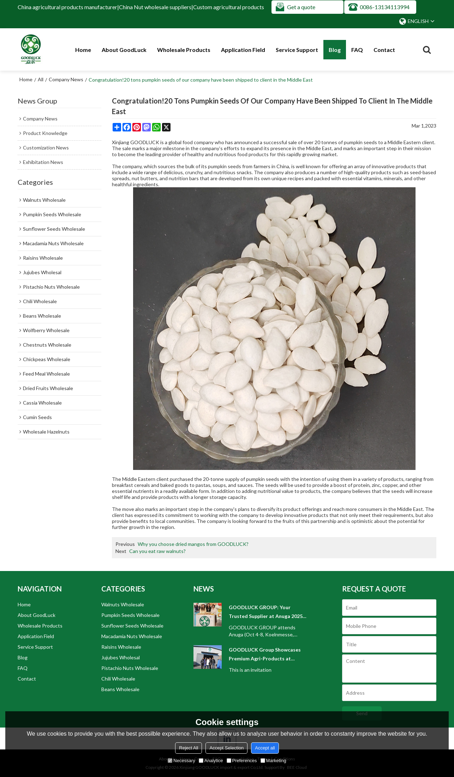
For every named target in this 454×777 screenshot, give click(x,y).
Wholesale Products (183, 49)
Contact (384, 49)
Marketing (273, 760)
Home (83, 49)
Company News (66, 79)
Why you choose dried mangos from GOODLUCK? (193, 544)
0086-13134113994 (385, 7)
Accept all (265, 747)
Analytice (211, 760)
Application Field (243, 49)
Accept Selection (226, 747)
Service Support (297, 49)
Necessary (181, 760)
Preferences (242, 760)
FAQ (357, 49)
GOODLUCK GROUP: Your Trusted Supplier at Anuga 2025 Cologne (266, 612)
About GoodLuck (124, 49)
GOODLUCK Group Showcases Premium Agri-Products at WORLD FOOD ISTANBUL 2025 (265, 655)
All (40, 79)
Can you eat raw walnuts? (157, 551)
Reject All (188, 747)
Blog (335, 49)
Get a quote (301, 7)
